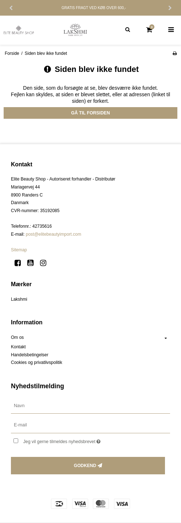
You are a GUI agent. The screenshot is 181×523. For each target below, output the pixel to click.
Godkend (85, 465)
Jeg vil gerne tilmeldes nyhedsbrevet (80, 440)
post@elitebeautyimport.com (53, 234)
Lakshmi (19, 299)
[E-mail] (90, 425)
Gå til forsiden (90, 112)
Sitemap (19, 249)
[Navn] (90, 405)
